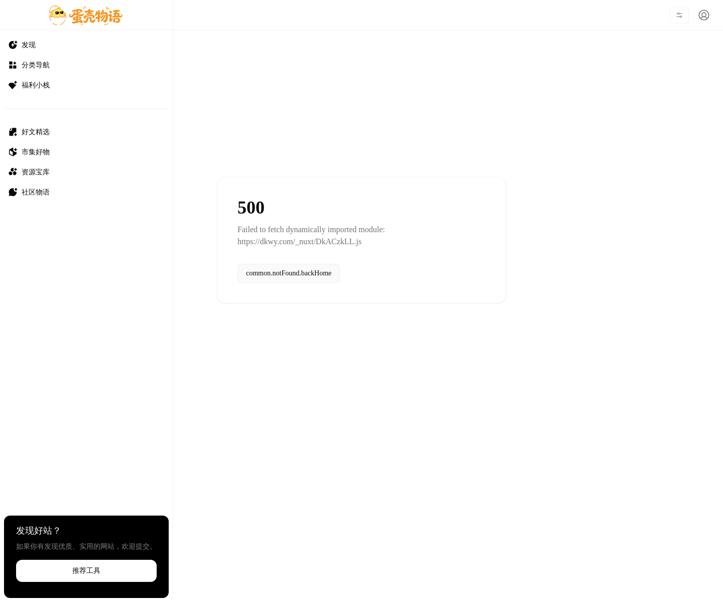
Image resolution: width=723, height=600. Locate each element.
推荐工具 (86, 570)
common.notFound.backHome (288, 273)
